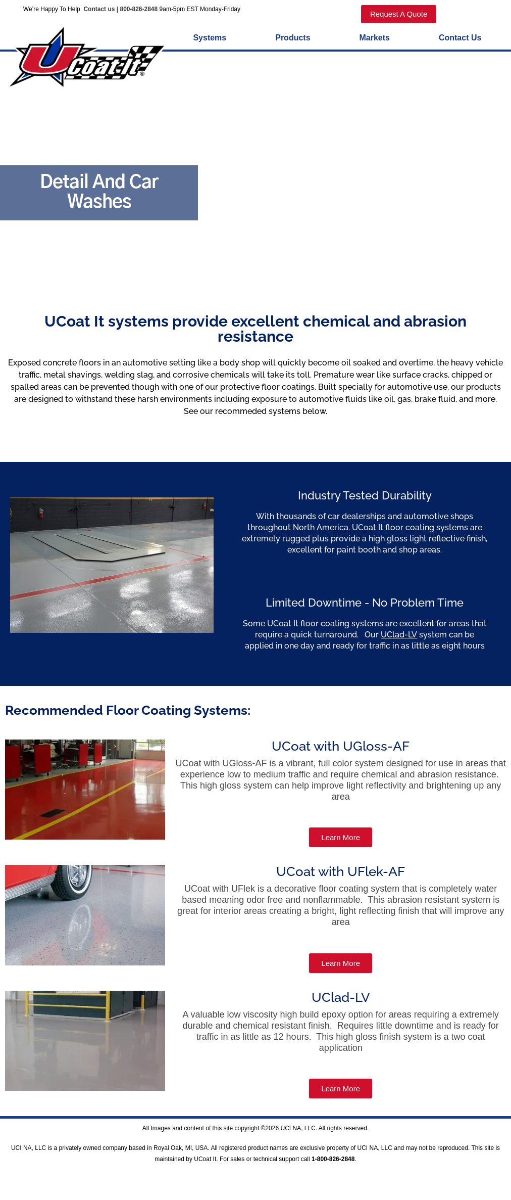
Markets (375, 39)
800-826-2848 (139, 9)
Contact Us (460, 39)
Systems (209, 39)
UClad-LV (399, 636)
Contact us (98, 9)
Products (292, 39)
